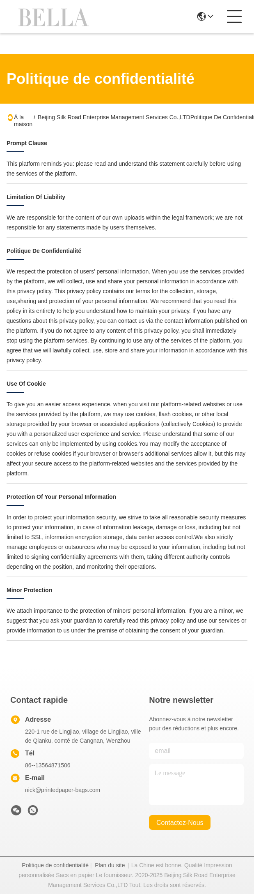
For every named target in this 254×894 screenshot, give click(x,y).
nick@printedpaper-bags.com (62, 790)
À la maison (23, 120)
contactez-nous (180, 822)
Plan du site (110, 865)
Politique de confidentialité (55, 865)
